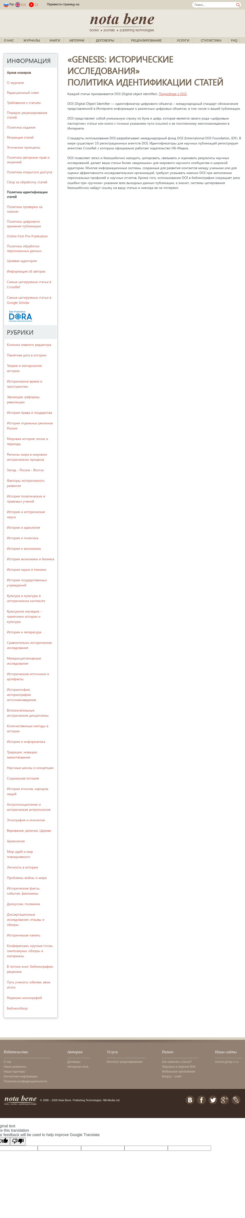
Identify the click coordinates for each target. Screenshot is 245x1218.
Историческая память (23, 935)
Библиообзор (17, 1008)
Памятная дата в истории (26, 355)
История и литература (24, 632)
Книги (55, 40)
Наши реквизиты (15, 1066)
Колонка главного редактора (29, 344)
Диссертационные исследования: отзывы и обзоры (25, 919)
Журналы (32, 40)
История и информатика (26, 741)
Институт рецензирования (125, 1062)
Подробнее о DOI (172, 93)
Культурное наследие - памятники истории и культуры (24, 616)
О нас (9, 40)
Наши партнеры (14, 1071)
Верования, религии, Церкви (29, 830)
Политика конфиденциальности (25, 1081)
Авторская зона (77, 1066)
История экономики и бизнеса (30, 559)
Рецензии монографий (24, 997)
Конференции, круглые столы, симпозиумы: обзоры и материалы (30, 950)
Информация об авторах (26, 271)
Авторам (76, 40)
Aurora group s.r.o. (227, 1062)
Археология (16, 841)
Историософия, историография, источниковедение (21, 694)
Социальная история (23, 778)
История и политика (22, 538)
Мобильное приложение (178, 1071)
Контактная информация (20, 1076)
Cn (36, 4)
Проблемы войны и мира (27, 877)
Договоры (105, 40)
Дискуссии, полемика (23, 903)
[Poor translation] (18, 1141)
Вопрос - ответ (172, 1076)
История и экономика (24, 548)
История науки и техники (26, 569)
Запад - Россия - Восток (25, 470)
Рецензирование (146, 40)
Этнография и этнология (26, 820)
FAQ (234, 40)
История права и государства (29, 412)
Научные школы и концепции (30, 767)
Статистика (211, 40)
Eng (23, 4)
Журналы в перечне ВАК (179, 1066)
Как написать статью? (177, 1062)
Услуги (183, 40)
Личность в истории (22, 867)
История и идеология (23, 527)
